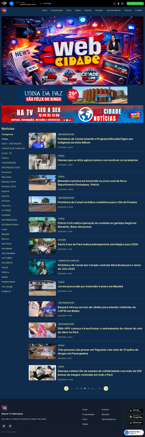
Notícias (127, 10)
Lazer (4, 229)
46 (81, 388)
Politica (5, 272)
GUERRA (6, 215)
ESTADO (6, 201)
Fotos (68, 10)
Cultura (5, 158)
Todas (5, 139)
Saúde (5, 277)
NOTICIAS (7, 243)
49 (92, 388)
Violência (6, 291)
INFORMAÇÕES (9, 220)
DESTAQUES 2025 (11, 167)
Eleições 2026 (9, 186)
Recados (99, 10)
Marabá (5, 234)
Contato (138, 10)
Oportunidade (8, 253)
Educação (6, 177)
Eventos (88, 10)
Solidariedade (8, 281)
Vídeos (78, 10)
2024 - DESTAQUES (12, 143)
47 (85, 388)
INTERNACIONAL (10, 224)
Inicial (44, 10)
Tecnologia (7, 286)
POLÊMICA (7, 262)
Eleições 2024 (9, 181)
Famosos (6, 205)
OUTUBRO (7, 258)
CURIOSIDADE (9, 162)
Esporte (5, 191)
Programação (57, 10)
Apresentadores (113, 10)
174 (99, 388)
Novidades (7, 248)
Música (5, 239)
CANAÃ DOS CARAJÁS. (13, 148)
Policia (5, 267)
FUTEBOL (6, 210)
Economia (6, 172)
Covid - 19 (6, 153)
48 (88, 388)
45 (77, 388)
